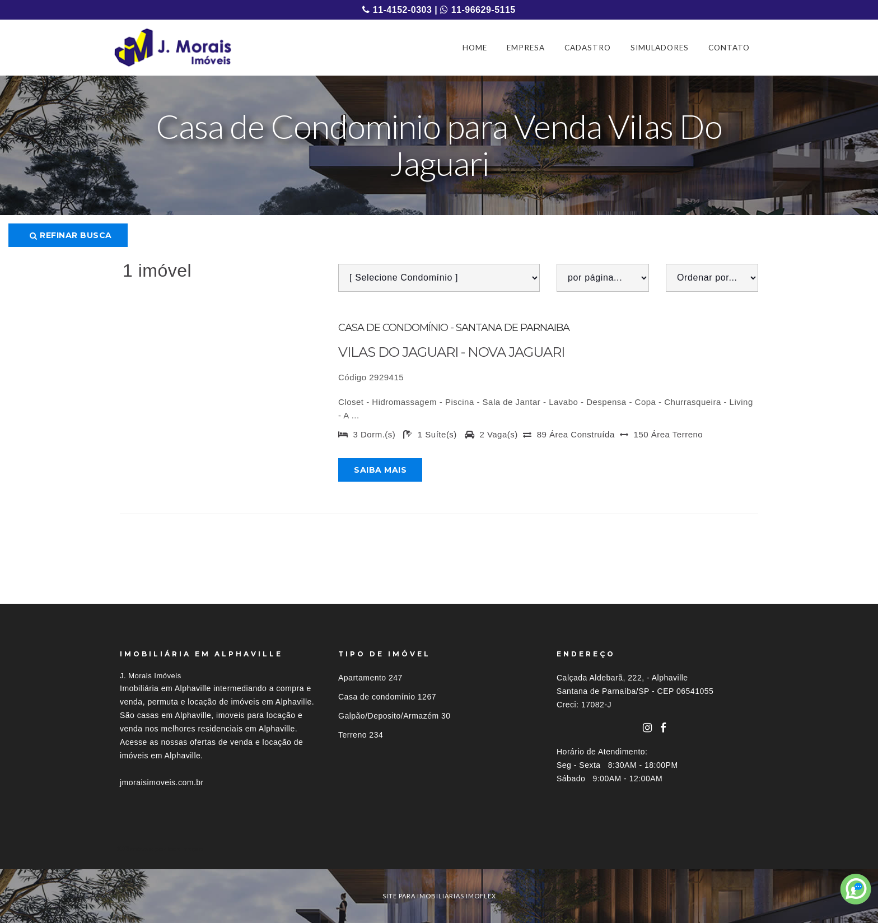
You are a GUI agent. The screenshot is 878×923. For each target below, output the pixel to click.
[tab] (439, 849)
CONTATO (729, 47)
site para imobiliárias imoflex (439, 895)
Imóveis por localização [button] (165, 848)
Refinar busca (71, 235)
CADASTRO (587, 47)
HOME (475, 47)
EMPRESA (526, 47)
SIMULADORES (660, 47)
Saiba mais (380, 470)
